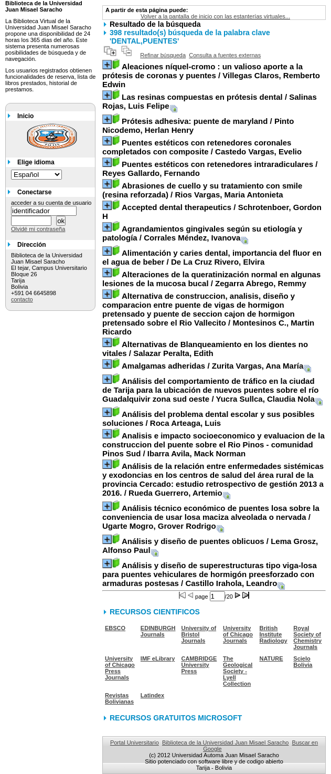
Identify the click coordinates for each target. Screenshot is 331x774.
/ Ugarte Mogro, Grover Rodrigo (210, 517)
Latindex (152, 695)
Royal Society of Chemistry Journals (307, 637)
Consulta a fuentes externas (225, 55)
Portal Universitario (134, 742)
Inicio (25, 116)
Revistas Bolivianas (119, 698)
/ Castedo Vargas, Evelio (202, 147)
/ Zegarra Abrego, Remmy (211, 279)
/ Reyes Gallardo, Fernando (209, 168)
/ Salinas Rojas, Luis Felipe (209, 101)
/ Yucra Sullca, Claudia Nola (210, 389)
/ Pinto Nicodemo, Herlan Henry (198, 125)
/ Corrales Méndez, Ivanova (202, 233)
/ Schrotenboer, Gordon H (212, 212)
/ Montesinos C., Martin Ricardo (208, 313)
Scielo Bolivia (302, 661)
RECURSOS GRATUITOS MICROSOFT (176, 718)
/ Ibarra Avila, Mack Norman (213, 444)
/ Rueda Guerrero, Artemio (213, 479)
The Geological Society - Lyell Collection (237, 671)
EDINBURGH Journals (158, 631)
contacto (22, 299)
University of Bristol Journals (198, 634)
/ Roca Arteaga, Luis (208, 418)
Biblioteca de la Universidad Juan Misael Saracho (225, 742)
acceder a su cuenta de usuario (51, 203)
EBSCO (115, 628)
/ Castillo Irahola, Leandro (209, 574)
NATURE (271, 658)
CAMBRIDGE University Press (199, 664)
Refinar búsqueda (163, 55)
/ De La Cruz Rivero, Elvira (212, 257)
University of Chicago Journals (238, 634)
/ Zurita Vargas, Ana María (212, 365)
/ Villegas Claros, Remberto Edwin (211, 75)
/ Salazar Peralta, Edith (205, 349)
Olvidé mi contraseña (38, 229)
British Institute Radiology (273, 634)
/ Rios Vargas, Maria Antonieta (202, 190)
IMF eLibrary (158, 658)
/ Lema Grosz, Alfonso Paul (210, 546)
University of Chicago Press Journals (120, 668)
